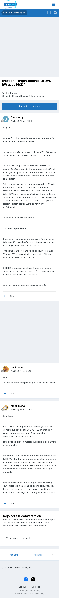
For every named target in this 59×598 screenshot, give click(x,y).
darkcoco (17, 367)
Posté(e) (21, 121)
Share (14, 554)
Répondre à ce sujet (29, 106)
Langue (23, 586)
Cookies (35, 586)
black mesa (18, 405)
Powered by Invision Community (30, 593)
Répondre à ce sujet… (19, 538)
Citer (12, 296)
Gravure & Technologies (32, 96)
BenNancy (11, 93)
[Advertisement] (29, 47)
